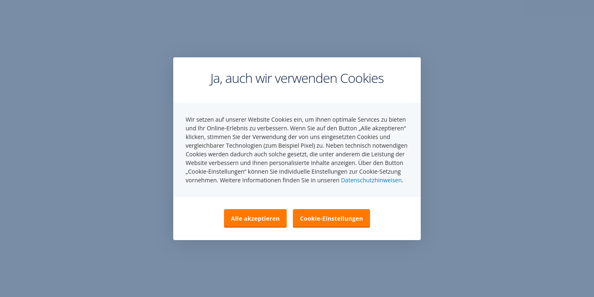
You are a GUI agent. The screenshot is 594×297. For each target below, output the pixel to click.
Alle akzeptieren (255, 218)
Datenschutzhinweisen (371, 180)
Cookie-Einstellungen (331, 218)
